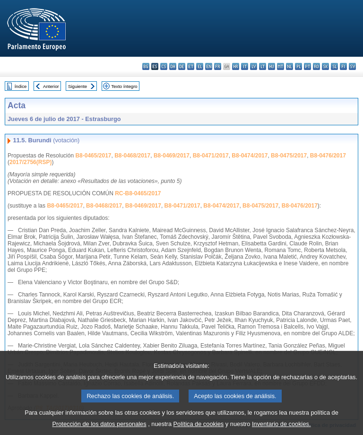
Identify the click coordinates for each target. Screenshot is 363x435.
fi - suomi (343, 66)
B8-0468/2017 (132, 155)
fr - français (217, 66)
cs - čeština (163, 66)
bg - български (145, 66)
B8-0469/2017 (172, 155)
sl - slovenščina (334, 66)
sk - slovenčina (325, 66)
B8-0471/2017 (211, 155)
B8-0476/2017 (328, 155)
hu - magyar (271, 66)
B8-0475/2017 (289, 155)
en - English (208, 66)
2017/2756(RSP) (30, 162)
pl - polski (298, 66)
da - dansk (172, 66)
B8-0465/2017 (93, 155)
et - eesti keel (190, 66)
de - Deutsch (181, 66)
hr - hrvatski (235, 66)
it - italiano (244, 66)
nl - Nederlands (289, 66)
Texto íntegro (124, 86)
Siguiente (77, 86)
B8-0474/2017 (250, 155)
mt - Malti (280, 66)
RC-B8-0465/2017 (138, 193)
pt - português (307, 66)
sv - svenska (352, 66)
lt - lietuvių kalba (262, 66)
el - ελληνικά (199, 66)
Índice (21, 86)
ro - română (316, 66)
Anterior (51, 86)
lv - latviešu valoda (253, 66)
